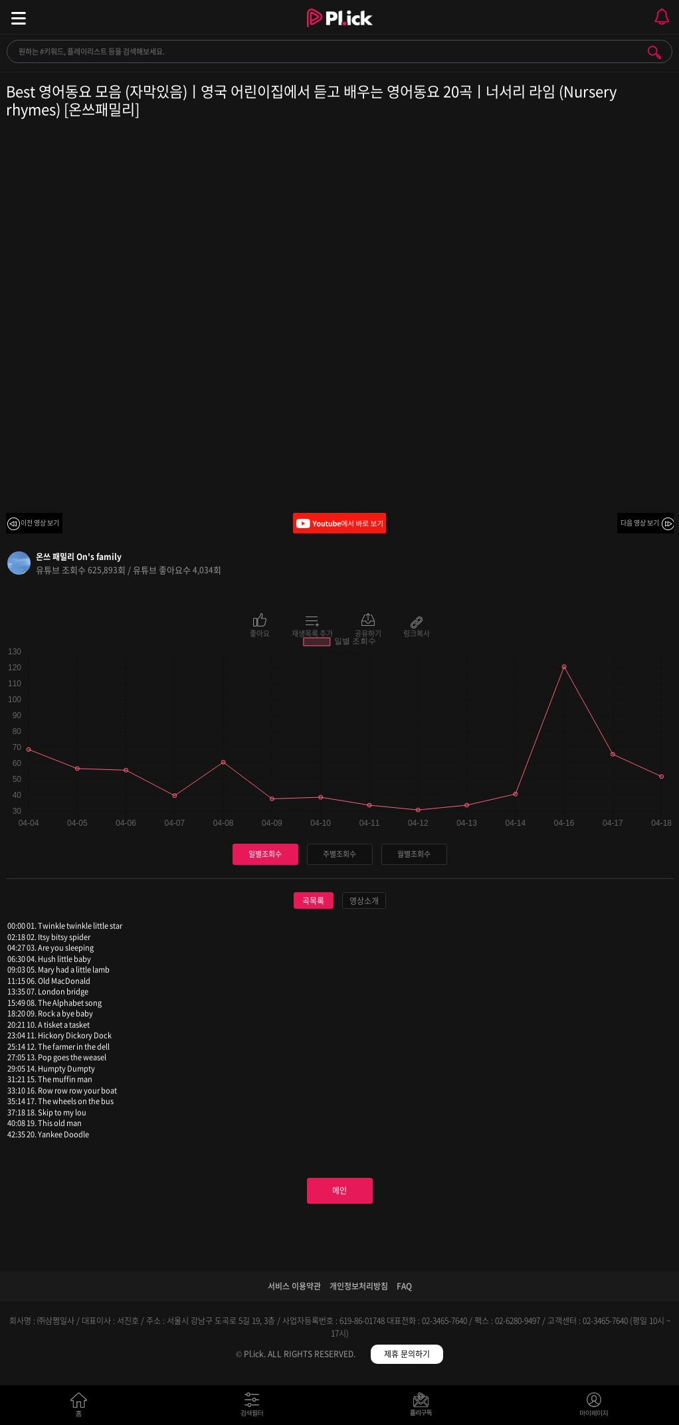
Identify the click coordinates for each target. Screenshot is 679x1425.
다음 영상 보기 (640, 522)
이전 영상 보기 (40, 522)
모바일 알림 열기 (661, 17)
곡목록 (313, 901)
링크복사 (416, 632)
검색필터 (255, 1407)
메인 (339, 1190)
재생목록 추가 (312, 632)
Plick (340, 30)
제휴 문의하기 (407, 1354)
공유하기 (368, 632)
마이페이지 (594, 1407)
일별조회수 (265, 854)
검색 (654, 52)
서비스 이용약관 (294, 1286)
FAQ (404, 1286)
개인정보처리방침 (359, 1286)
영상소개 (364, 901)
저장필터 (424, 1407)
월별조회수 (414, 854)
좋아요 (260, 632)
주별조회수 (339, 854)
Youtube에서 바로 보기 (339, 523)
